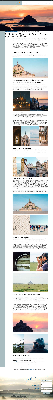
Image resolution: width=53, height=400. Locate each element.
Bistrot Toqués (16, 361)
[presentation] (47, 397)
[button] (52, 4)
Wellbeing (39, 3)
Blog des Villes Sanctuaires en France (10, 31)
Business (52, 0)
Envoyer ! (46, 393)
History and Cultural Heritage (46, 3)
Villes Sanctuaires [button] (28, 3)
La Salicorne (16, 363)
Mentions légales (32, 399)
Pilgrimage (34, 3)
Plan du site (36, 399)
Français (2, 0)
